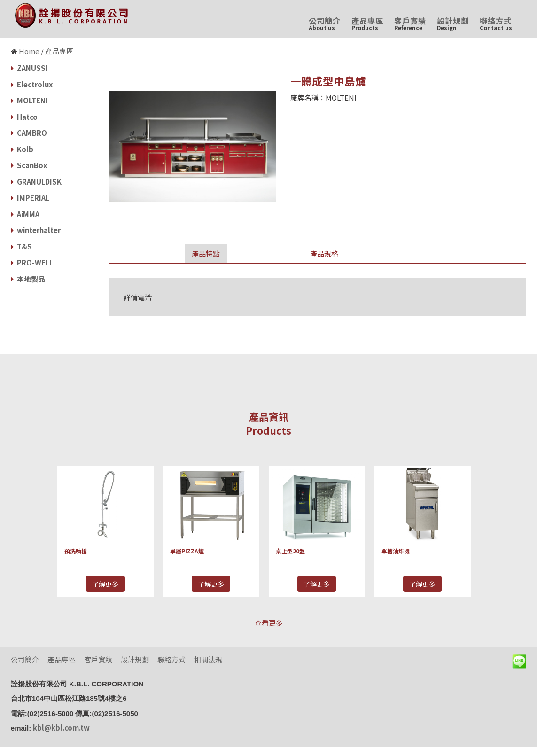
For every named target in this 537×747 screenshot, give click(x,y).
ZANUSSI (29, 68)
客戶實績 (410, 23)
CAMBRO (29, 133)
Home (29, 51)
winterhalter (36, 230)
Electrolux (32, 84)
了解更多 (105, 584)
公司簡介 (325, 23)
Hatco (24, 117)
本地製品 (28, 279)
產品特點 (206, 253)
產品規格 (324, 253)
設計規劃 (453, 23)
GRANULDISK (36, 182)
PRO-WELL (32, 262)
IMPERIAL (30, 197)
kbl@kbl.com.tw (61, 727)
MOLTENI (29, 100)
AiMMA (25, 214)
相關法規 (208, 659)
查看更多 (269, 623)
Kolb (22, 149)
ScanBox (29, 165)
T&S (21, 246)
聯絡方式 (496, 23)
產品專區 (367, 23)
